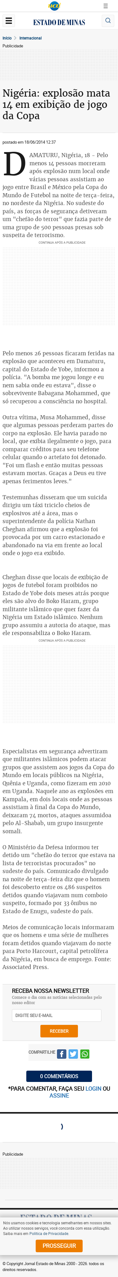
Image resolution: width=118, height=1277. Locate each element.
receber (59, 1031)
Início (7, 37)
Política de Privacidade (48, 1233)
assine (59, 1095)
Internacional (30, 37)
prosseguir (59, 1245)
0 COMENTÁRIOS (59, 1076)
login (94, 1088)
